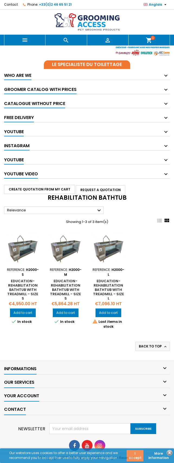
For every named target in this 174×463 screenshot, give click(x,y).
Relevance (54, 210)
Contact (11, 4)
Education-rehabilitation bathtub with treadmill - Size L (108, 289)
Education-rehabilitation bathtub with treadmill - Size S (22, 289)
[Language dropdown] (155, 4)
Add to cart (23, 312)
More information (158, 455)
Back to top (153, 346)
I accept (135, 455)
